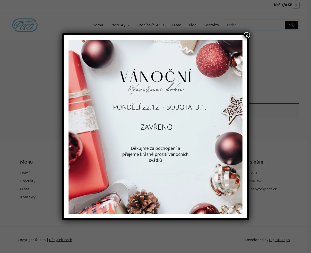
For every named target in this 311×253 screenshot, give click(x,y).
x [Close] (246, 35)
